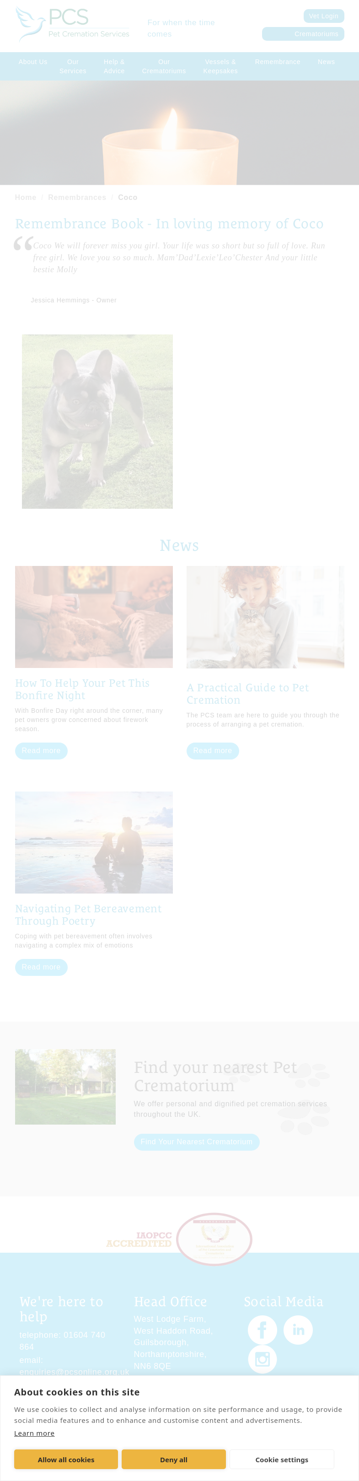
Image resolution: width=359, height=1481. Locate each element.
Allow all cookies (66, 1459)
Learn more (34, 1433)
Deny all (174, 1459)
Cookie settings (281, 1459)
